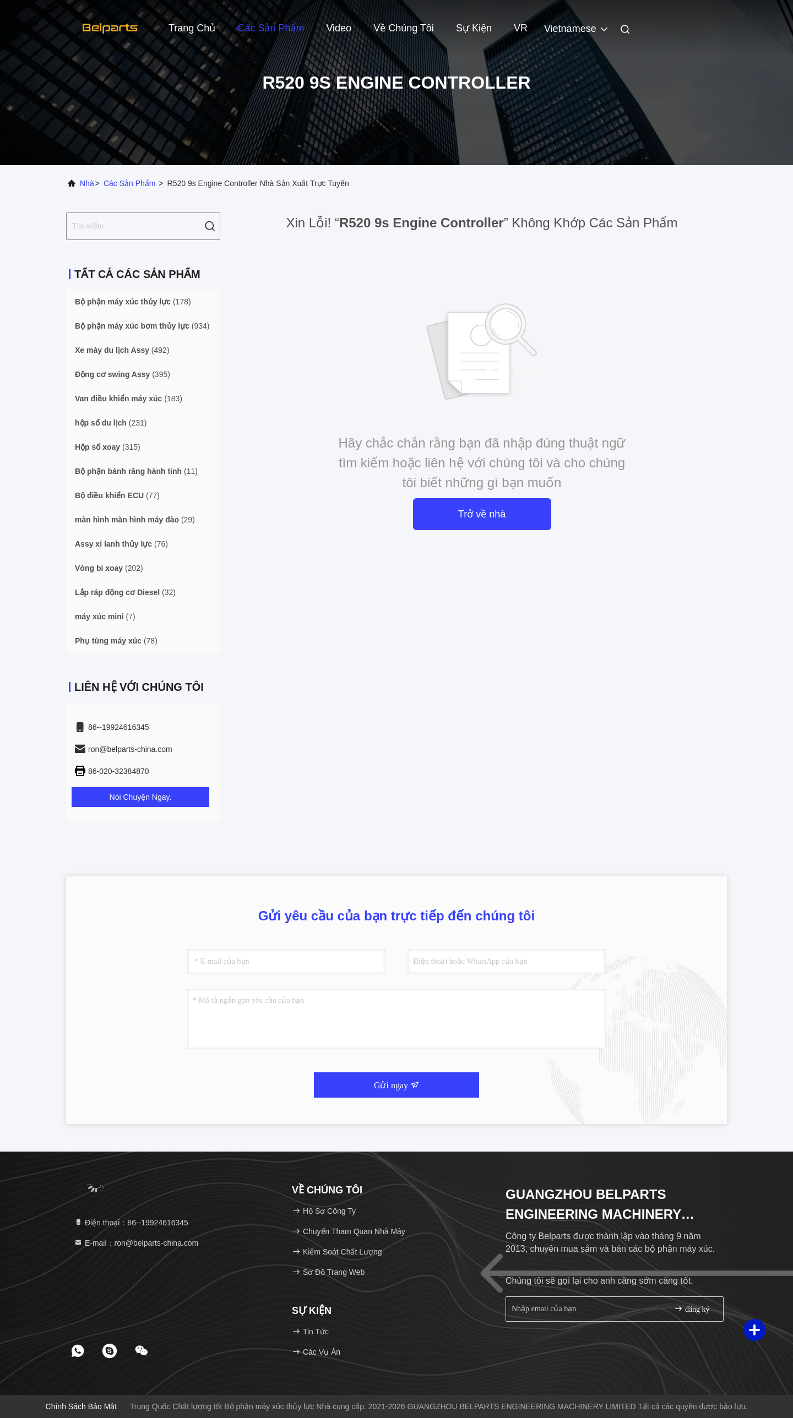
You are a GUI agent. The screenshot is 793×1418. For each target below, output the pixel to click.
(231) (110, 422)
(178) (133, 301)
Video (338, 28)
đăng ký (691, 1308)
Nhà (87, 183)
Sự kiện (474, 28)
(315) (107, 447)
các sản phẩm (130, 183)
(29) (135, 519)
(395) (122, 374)
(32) (125, 592)
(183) (128, 398)
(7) (105, 616)
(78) (116, 640)
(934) (142, 325)
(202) (109, 568)
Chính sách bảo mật (81, 1406)
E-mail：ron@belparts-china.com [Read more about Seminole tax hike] (136, 1243)
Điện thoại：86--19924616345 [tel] (131, 1222)
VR (521, 28)
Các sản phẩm (270, 28)
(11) (136, 471)
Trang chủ (192, 28)
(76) (121, 543)
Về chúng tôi (403, 28)
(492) (122, 350)
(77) (117, 495)
